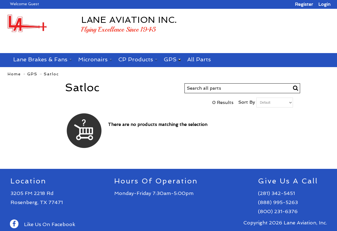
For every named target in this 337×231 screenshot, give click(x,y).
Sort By (246, 102)
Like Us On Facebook (42, 224)
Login (324, 4)
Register (304, 4)
